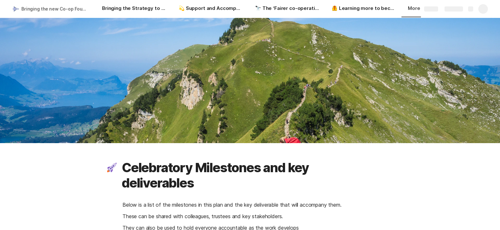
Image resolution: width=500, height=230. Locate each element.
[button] (112, 167)
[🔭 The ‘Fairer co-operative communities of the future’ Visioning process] (287, 9)
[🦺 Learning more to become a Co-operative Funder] (363, 9)
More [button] (416, 8)
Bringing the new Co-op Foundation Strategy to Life (55, 9)
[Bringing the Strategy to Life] (134, 9)
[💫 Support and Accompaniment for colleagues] (210, 9)
